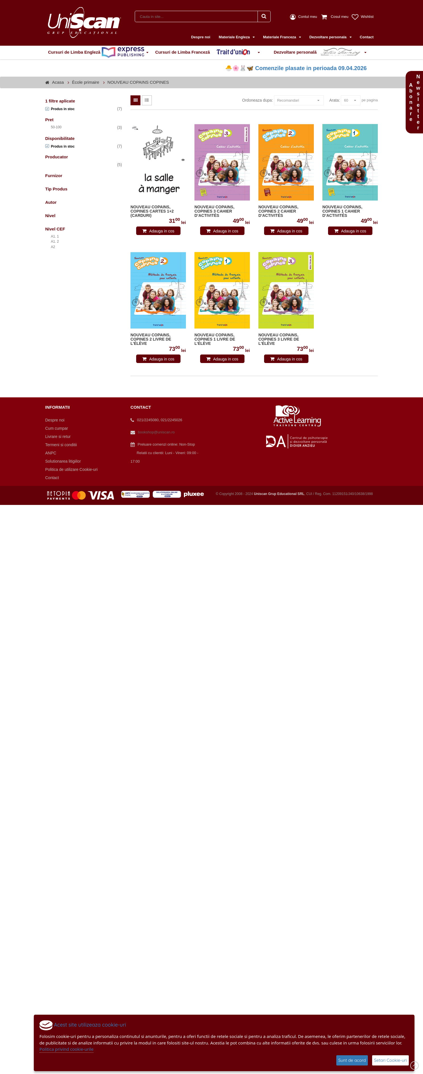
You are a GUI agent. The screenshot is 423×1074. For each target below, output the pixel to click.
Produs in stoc (62, 109)
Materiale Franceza (280, 37)
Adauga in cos (162, 231)
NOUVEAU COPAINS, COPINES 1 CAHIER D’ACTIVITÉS (342, 211)
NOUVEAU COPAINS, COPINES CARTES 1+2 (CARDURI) (152, 211)
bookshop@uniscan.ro (156, 432)
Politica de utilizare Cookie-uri (71, 469)
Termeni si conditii (61, 444)
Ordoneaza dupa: (257, 100)
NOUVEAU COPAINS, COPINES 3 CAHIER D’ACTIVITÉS (214, 211)
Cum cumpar (56, 428)
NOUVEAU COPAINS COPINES (138, 82)
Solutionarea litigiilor (63, 461)
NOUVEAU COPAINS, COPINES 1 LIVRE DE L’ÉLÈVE (214, 339)
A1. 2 (55, 241)
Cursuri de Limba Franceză (205, 52)
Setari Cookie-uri (390, 1060)
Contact (367, 37)
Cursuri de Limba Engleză (96, 52)
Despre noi (200, 37)
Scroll (414, 1065)
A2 (53, 247)
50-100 (56, 127)
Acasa (58, 82)
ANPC (50, 453)
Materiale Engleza (235, 37)
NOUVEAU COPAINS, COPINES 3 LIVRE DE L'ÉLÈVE (278, 339)
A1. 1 (55, 236)
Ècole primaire (85, 82)
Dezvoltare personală (318, 52)
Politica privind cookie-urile (67, 1049)
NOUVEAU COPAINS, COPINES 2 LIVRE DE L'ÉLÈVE (150, 339)
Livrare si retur (57, 436)
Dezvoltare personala (328, 37)
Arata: (334, 100)
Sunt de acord (352, 1060)
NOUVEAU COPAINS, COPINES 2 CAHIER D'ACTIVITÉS (278, 211)
